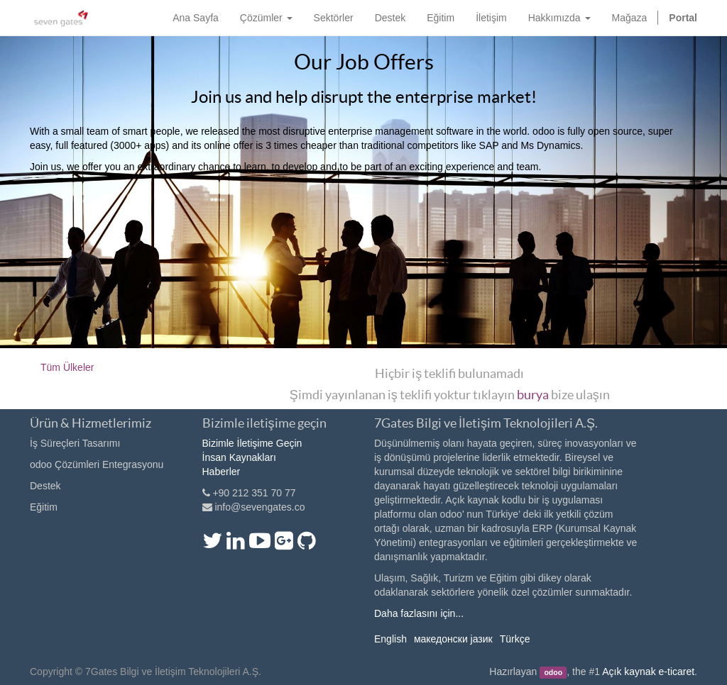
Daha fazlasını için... (419, 613)
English (390, 639)
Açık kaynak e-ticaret (648, 671)
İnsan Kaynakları (239, 457)
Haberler (221, 471)
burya (533, 394)
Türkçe (515, 639)
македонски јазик (453, 639)
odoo (553, 672)
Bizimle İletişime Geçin (252, 443)
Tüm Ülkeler (67, 367)
